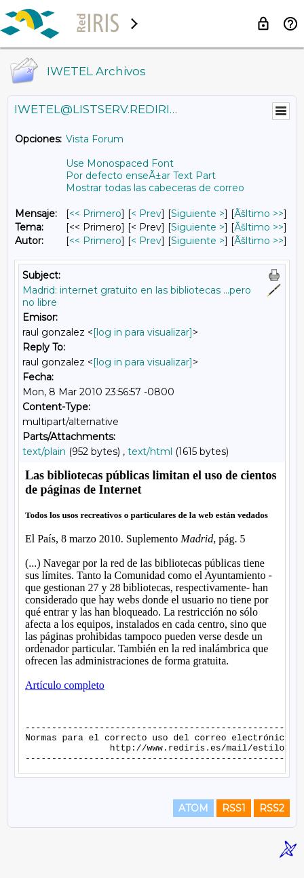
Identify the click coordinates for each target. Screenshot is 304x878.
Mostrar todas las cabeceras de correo (155, 188)
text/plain (44, 451)
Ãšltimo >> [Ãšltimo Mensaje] (259, 213)
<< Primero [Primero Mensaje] (95, 213)
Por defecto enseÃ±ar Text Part (141, 175)
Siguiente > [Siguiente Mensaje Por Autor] (198, 241)
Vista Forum (95, 139)
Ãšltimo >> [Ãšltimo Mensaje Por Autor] (259, 241)
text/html (150, 451)
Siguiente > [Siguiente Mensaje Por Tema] (198, 227)
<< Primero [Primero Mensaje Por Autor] (95, 241)
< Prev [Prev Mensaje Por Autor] (146, 241)
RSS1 (234, 818)
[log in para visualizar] (143, 332)
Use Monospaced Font (120, 163)
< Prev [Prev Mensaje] (146, 213)
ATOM (193, 818)
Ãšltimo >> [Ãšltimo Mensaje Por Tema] (259, 227)
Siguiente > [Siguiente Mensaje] (198, 213)
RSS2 (271, 818)
